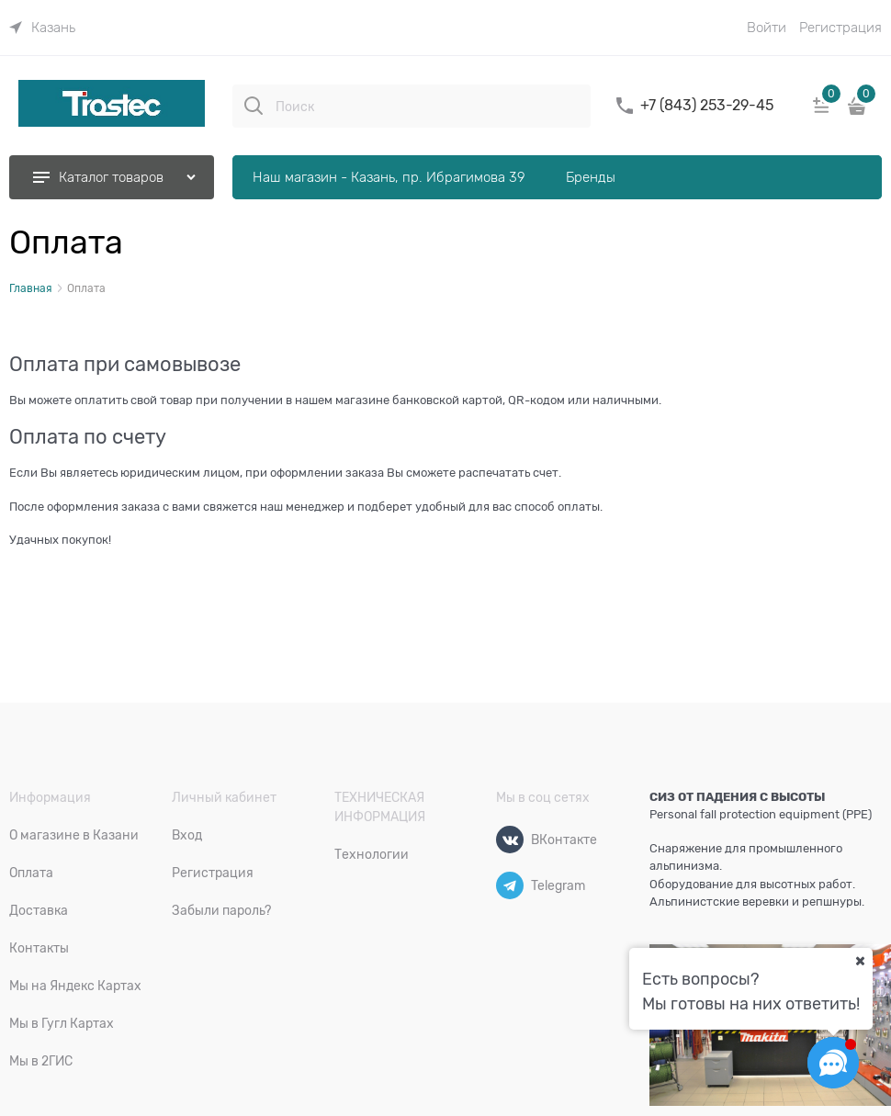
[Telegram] (510, 885)
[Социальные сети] (833, 1062)
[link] (42, 28)
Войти (766, 27)
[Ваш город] (860, 961)
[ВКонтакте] (510, 839)
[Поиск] (253, 106)
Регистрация (840, 27)
